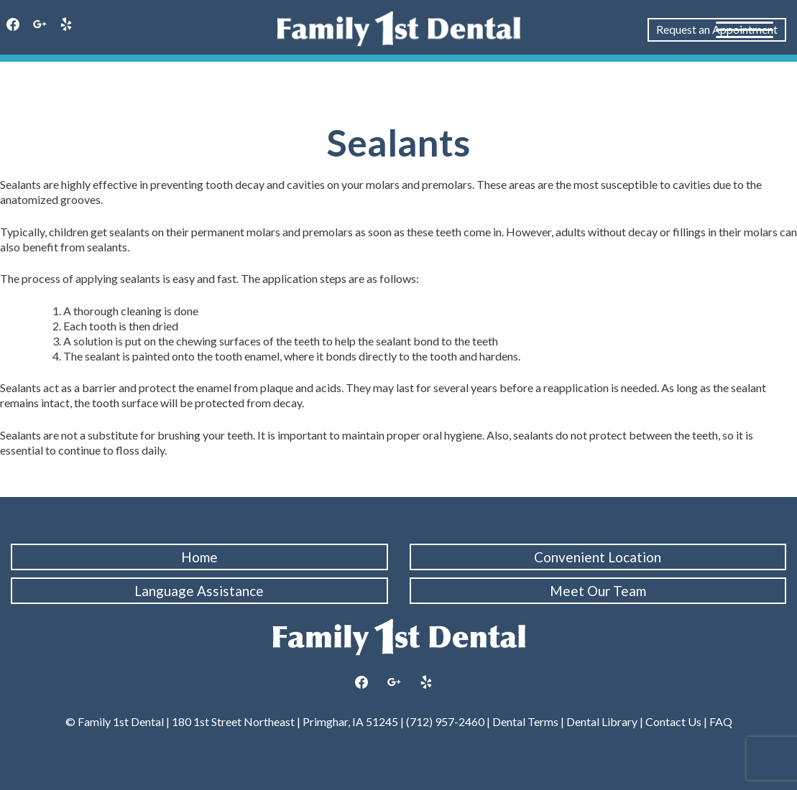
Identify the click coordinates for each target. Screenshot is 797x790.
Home (199, 557)
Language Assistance (199, 590)
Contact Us (673, 721)
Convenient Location (597, 557)
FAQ (719, 721)
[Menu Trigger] (744, 28)
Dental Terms (525, 721)
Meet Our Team (598, 590)
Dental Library (601, 721)
